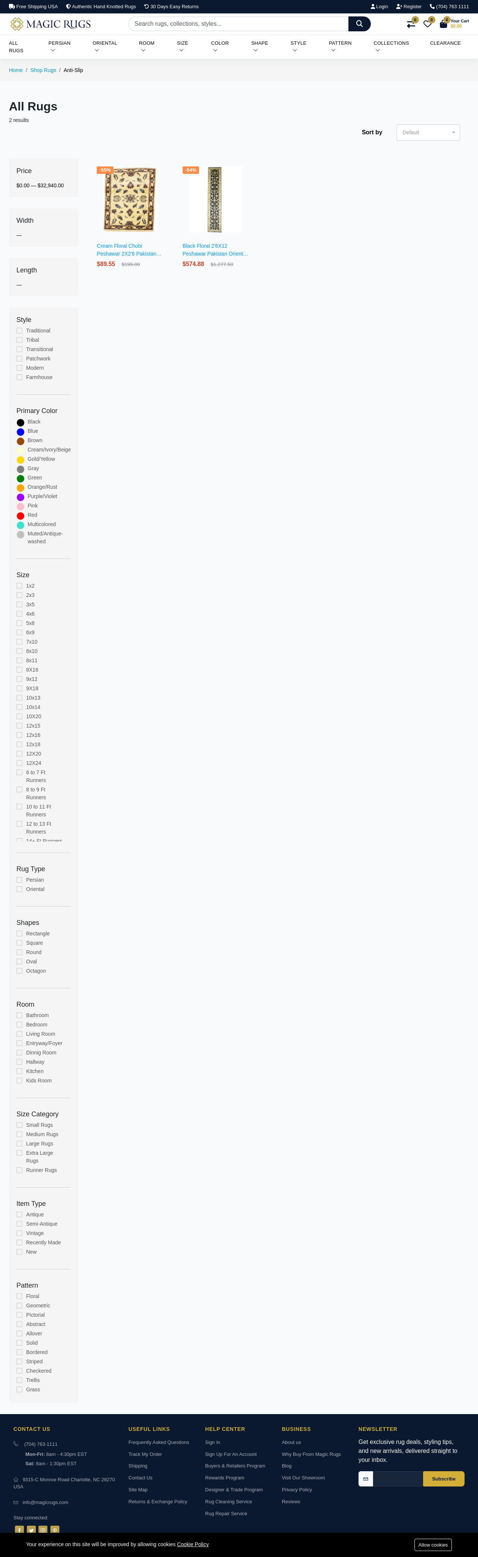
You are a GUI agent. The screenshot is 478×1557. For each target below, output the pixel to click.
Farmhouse (39, 377)
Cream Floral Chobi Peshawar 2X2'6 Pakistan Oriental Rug (126, 254)
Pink (33, 506)
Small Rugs (39, 1125)
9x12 (31, 679)
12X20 (33, 754)
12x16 (33, 735)
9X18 (32, 688)
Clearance (445, 43)
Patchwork (38, 359)
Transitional (39, 349)
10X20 (33, 716)
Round (33, 952)
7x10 (31, 642)
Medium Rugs (42, 1134)
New (31, 1252)
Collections (391, 46)
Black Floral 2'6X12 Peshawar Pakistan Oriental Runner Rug (215, 254)
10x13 (33, 698)
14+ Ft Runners (44, 841)
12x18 (33, 744)
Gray (33, 468)
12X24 (33, 763)
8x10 (31, 651)
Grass (33, 1389)
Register (409, 6)
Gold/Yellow (41, 459)
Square (34, 943)
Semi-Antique (42, 1224)
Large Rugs (39, 1144)
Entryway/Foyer (44, 1043)
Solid (32, 1343)
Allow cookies (433, 1545)
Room (147, 46)
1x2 (30, 586)
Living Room (40, 1034)
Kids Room (39, 1081)
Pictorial (35, 1315)
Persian (60, 46)
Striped (34, 1361)
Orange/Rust (42, 487)
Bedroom (36, 1025)
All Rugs (16, 46)
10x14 (33, 707)
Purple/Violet (42, 496)
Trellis (33, 1380)
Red (32, 515)
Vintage (35, 1233)
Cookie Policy (193, 1544)
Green (35, 478)
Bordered (37, 1352)
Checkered (39, 1371)
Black (34, 422)
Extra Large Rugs (39, 1157)
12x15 (33, 726)
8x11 (31, 660)
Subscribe (444, 1479)
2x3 (30, 595)
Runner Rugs (41, 1170)
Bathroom (37, 1015)
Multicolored (42, 524)
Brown (35, 440)
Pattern (340, 46)
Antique (35, 1214)
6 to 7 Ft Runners (36, 776)
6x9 (30, 632)
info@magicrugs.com (45, 1502)
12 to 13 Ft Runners (38, 828)
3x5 (30, 604)
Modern (35, 368)
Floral (32, 1296)
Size (182, 46)
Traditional (38, 331)
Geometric (38, 1306)
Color (220, 46)
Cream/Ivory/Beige (49, 450)
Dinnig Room (41, 1053)
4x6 (30, 614)
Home (16, 70)
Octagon (36, 971)
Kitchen (35, 1071)
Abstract (35, 1324)
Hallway (35, 1062)
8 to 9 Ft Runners (36, 793)
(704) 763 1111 (449, 6)
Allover (34, 1333)
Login (379, 6)
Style (299, 46)
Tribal (32, 340)
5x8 (30, 623)
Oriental (105, 46)
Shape (260, 46)
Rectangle (38, 934)
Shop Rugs (43, 70)
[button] (454, 24)
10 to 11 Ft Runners (38, 810)
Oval (31, 961)
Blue (33, 431)
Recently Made (43, 1242)
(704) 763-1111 (41, 1444)
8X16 (32, 670)
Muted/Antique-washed (45, 537)
